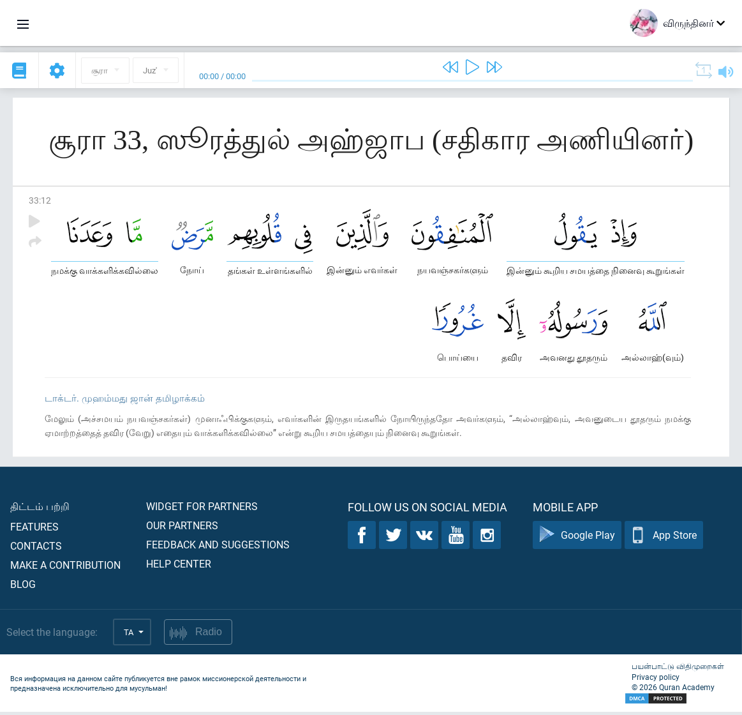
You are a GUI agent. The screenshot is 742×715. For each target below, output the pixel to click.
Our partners (182, 528)
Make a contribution (65, 568)
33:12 (40, 200)
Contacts (36, 548)
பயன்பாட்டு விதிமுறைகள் (678, 669)
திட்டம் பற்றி (40, 509)
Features (34, 529)
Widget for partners (202, 509)
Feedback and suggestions (218, 547)
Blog (23, 587)
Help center (178, 566)
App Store (664, 538)
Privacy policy (655, 680)
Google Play (577, 538)
